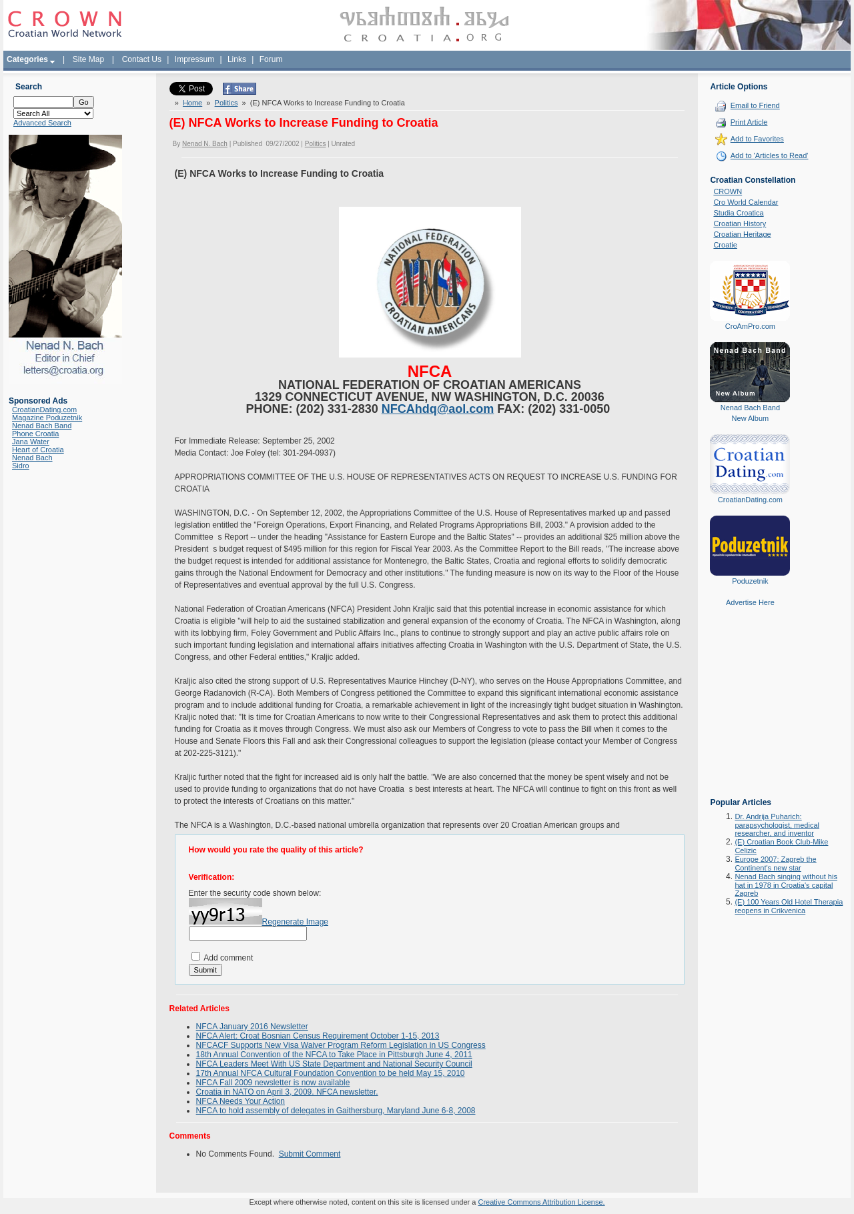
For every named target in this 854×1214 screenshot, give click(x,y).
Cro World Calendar (745, 202)
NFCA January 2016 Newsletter (252, 1026)
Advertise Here (750, 602)
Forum (271, 59)
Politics (226, 103)
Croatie (725, 245)
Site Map (88, 59)
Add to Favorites (757, 139)
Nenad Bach (32, 458)
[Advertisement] (750, 712)
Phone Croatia (35, 434)
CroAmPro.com (750, 326)
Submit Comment (310, 1154)
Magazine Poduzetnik (47, 418)
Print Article (749, 122)
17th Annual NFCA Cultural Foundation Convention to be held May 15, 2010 (330, 1073)
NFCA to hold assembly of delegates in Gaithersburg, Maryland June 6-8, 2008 (336, 1110)
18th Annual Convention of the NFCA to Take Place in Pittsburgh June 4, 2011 (334, 1054)
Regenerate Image (295, 922)
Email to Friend (755, 105)
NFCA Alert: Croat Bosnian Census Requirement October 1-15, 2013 (318, 1036)
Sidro (20, 466)
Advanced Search (42, 123)
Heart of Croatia (38, 450)
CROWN (727, 191)
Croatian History (739, 223)
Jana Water (30, 442)
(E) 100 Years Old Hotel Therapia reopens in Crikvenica (789, 906)
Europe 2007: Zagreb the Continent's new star (775, 863)
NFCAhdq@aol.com (438, 409)
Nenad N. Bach (205, 143)
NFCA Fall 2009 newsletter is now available (273, 1082)
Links (237, 59)
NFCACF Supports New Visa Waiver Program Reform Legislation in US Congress (341, 1045)
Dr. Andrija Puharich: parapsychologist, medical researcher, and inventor (777, 824)
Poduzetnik (750, 581)
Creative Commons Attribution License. (541, 1202)
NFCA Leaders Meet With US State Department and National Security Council (334, 1064)
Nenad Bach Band (41, 426)
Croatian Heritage (742, 234)
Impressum (194, 59)
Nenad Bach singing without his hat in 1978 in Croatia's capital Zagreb (786, 884)
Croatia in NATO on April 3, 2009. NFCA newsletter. (287, 1092)
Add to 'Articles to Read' (770, 155)
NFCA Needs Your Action (240, 1101)
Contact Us (141, 59)
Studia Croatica (738, 213)
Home (192, 103)
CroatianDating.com (44, 410)
